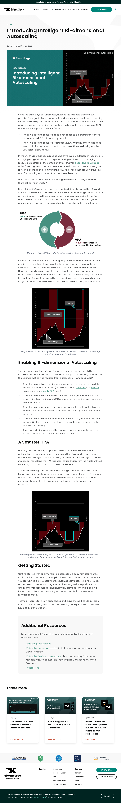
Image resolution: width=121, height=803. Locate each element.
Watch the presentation (39, 648)
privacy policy (40, 797)
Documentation (59, 780)
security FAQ (47, 391)
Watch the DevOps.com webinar (43, 656)
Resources (57, 769)
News (77, 780)
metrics (95, 387)
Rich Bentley (14, 46)
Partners (78, 784)
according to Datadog (87, 162)
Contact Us (79, 777)
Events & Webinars (60, 784)
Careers (78, 773)
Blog (54, 777)
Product (42, 769)
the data (81, 387)
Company (79, 769)
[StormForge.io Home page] (14, 9)
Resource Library (59, 773)
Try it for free (32, 667)
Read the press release (38, 643)
